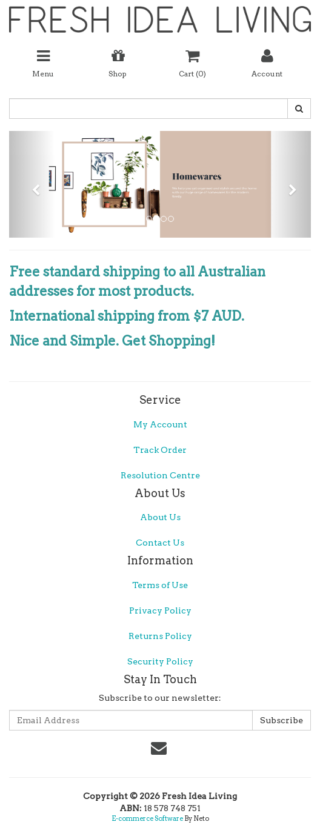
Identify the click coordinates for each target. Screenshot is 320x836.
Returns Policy (160, 636)
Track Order (160, 450)
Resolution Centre (160, 475)
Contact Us (160, 542)
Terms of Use (160, 585)
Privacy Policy (160, 610)
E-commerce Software (147, 818)
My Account (160, 424)
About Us (160, 517)
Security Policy (160, 661)
